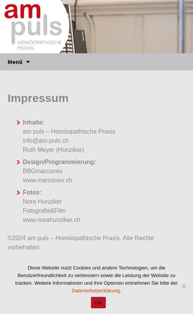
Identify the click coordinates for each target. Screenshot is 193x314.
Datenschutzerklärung (96, 290)
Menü (15, 61)
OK (98, 303)
